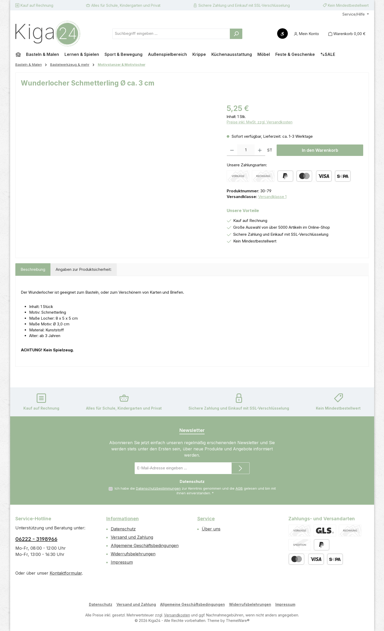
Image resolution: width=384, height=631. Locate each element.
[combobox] (171, 34)
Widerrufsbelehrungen (133, 553)
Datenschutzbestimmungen (158, 488)
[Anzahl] (246, 150)
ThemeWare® (238, 620)
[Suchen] (236, 34)
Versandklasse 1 (272, 196)
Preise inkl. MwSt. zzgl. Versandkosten (259, 122)
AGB (239, 488)
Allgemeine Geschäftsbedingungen (145, 545)
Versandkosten (177, 615)
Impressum (122, 562)
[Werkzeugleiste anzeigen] (282, 33)
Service (206, 518)
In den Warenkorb (320, 150)
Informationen (122, 518)
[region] (119, 159)
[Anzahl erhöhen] (260, 150)
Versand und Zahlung (132, 537)
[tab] (32, 269)
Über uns (211, 528)
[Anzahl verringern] (232, 150)
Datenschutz (123, 528)
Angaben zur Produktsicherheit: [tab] (84, 269)
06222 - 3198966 (36, 539)
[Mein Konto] (306, 33)
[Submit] (240, 468)
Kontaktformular (66, 573)
